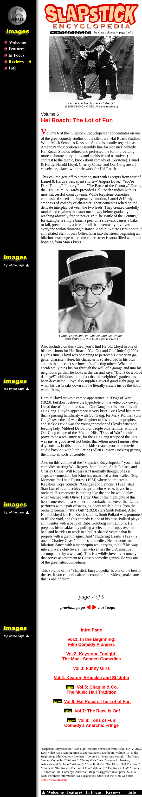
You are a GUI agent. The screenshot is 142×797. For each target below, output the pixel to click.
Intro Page (91, 630)
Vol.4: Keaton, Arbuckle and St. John (91, 677)
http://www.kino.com (54, 779)
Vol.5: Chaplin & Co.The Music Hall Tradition (92, 690)
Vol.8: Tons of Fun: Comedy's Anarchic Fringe (91, 723)
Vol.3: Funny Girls (91, 668)
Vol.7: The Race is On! (97, 711)
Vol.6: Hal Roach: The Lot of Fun (97, 701)
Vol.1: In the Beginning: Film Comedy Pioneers (91, 642)
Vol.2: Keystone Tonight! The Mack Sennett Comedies (91, 656)
